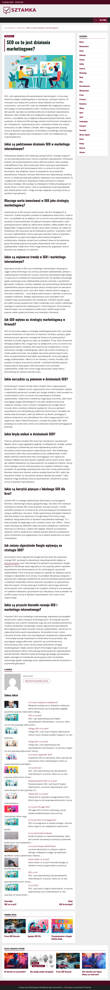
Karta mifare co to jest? (38, 859)
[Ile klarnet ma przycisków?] (16, 961)
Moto (81, 81)
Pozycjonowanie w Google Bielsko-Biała (62, 937)
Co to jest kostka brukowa (40, 833)
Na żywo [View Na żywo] (99, 20)
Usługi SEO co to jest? (38, 741)
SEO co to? (33, 872)
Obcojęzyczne (84, 90)
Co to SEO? (33, 885)
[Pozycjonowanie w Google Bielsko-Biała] (62, 926)
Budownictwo (84, 46)
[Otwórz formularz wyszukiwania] (90, 20)
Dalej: (56, 903)
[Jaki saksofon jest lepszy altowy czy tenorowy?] (94, 961)
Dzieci (81, 50)
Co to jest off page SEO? (39, 807)
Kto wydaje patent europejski (41, 971)
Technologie (83, 121)
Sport (81, 112)
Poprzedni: (21, 903)
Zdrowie (82, 152)
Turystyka (82, 130)
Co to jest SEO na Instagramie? (42, 820)
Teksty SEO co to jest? (38, 794)
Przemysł (82, 99)
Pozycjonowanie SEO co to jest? (42, 781)
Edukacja (82, 55)
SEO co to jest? (35, 715)
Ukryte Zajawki (36, 930)
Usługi (81, 143)
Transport (82, 126)
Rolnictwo (82, 103)
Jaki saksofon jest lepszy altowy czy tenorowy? (92, 973)
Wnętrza (82, 148)
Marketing (9, 36)
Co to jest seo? (35, 767)
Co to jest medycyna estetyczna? (43, 702)
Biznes (81, 42)
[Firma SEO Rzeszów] (15, 926)
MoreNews (68, 987)
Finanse (82, 59)
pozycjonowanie (11, 563)
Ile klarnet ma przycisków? (15, 971)
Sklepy (81, 108)
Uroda (81, 139)
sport (81, 117)
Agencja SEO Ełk (34, 936)
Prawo (81, 95)
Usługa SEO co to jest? (38, 728)
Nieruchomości (84, 86)
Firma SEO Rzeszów (12, 936)
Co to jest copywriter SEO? (40, 754)
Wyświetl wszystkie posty (36, 681)
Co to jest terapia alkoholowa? (42, 846)
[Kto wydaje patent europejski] (42, 961)
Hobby (81, 64)
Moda (81, 77)
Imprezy (82, 68)
